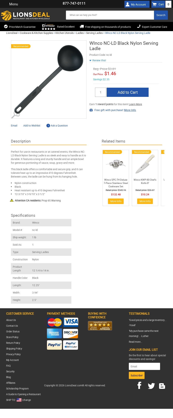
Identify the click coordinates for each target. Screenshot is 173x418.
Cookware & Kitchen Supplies (36, 33)
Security (10, 371)
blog (162, 385)
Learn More (135, 104)
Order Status (13, 331)
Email (14, 125)
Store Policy (12, 337)
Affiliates (10, 382)
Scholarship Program (17, 388)
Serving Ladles (94, 33)
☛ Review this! (97, 60)
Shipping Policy (14, 348)
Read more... (135, 341)
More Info (130, 110)
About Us (11, 320)
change (27, 400)
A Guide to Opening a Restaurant (23, 394)
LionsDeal (11, 33)
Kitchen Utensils (64, 33)
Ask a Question (57, 125)
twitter (152, 385)
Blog (8, 377)
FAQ (8, 365)
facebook (142, 385)
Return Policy (13, 343)
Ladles (80, 33)
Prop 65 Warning (38, 200)
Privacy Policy (13, 354)
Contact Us (12, 325)
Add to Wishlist (31, 125)
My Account (138, 4)
